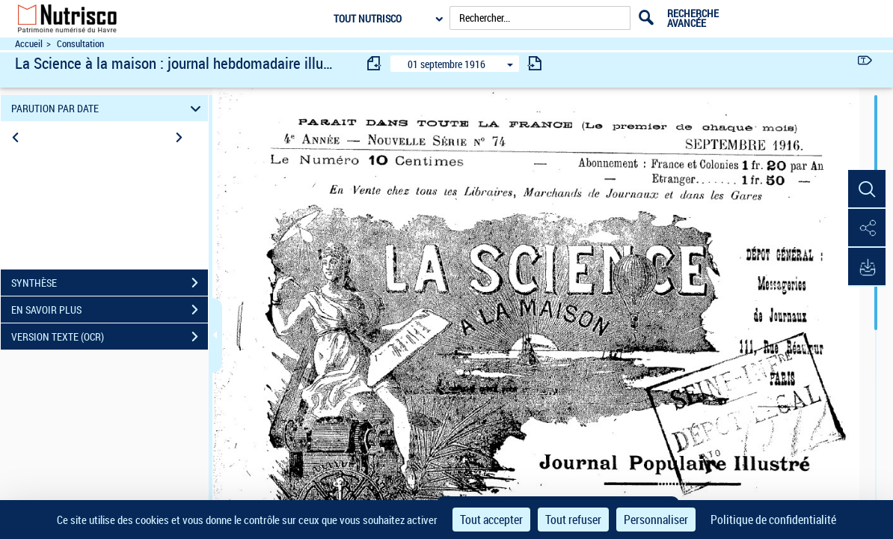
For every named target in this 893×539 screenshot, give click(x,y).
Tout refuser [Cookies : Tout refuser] (573, 519)
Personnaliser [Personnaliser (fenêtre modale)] (656, 519)
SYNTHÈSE (109, 282)
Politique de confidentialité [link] (773, 519)
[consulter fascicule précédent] (374, 63)
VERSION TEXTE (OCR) (109, 336)
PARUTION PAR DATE (108, 108)
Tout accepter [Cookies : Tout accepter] (491, 519)
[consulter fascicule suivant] (534, 63)
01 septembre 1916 (446, 64)
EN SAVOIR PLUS (109, 309)
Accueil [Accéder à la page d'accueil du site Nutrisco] (29, 43)
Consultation (80, 43)
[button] (867, 189)
